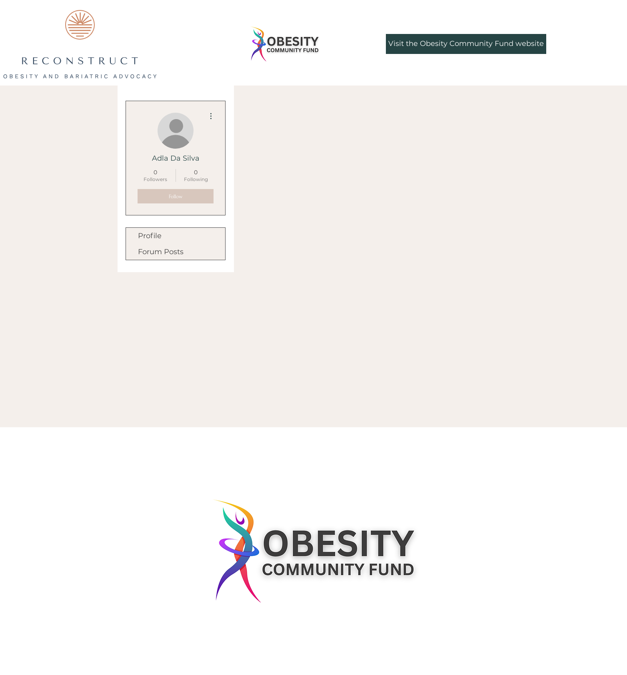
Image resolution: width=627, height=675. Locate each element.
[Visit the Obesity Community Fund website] (466, 44)
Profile (150, 235)
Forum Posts (161, 251)
